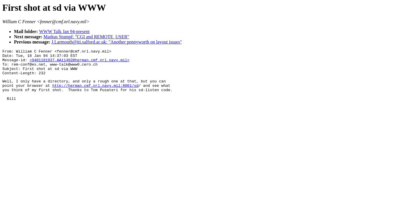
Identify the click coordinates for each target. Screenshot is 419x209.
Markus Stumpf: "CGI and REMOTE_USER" (86, 36)
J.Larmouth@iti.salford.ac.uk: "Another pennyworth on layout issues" (117, 41)
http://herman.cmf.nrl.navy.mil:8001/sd (95, 92)
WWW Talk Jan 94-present (64, 31)
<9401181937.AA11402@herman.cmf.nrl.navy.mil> (79, 62)
